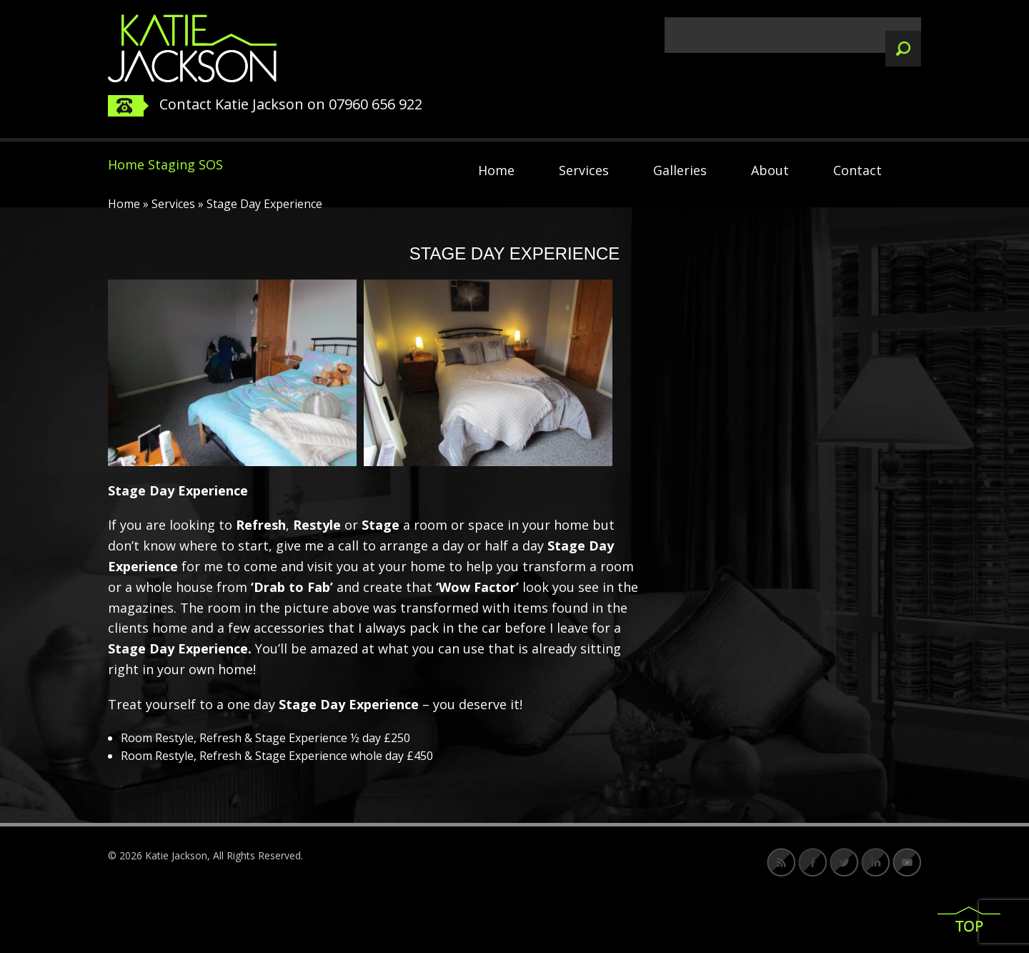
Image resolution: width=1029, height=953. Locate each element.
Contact (857, 170)
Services (584, 170)
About (770, 170)
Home (496, 170)
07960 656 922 (375, 104)
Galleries (680, 170)
